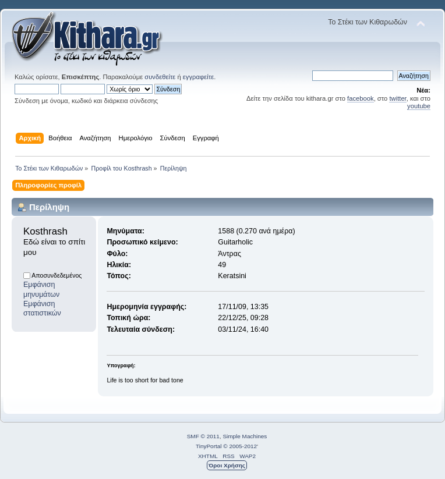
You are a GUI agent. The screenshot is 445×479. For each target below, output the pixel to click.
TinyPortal (209, 446)
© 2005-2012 (240, 446)
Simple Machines (245, 436)
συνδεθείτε (159, 76)
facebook (360, 98)
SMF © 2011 (203, 436)
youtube (418, 105)
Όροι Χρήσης (227, 465)
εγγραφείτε (198, 76)
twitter (397, 98)
